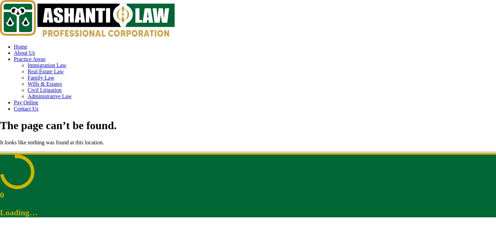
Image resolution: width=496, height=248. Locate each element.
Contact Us (26, 109)
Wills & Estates (45, 84)
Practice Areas (29, 59)
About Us (24, 53)
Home (20, 47)
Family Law (41, 78)
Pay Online (26, 102)
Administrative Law (50, 96)
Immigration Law (47, 65)
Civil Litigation (45, 90)
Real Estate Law (46, 71)
